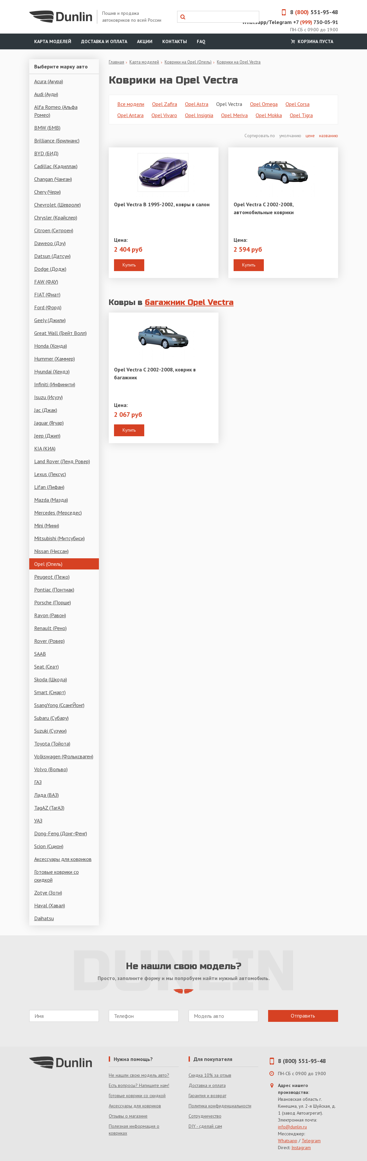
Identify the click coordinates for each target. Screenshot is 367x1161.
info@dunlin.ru (292, 1127)
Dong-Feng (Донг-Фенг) (60, 833)
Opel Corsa (298, 104)
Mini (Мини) (46, 525)
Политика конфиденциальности (220, 1106)
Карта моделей (52, 41)
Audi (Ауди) (46, 94)
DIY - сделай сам (205, 1126)
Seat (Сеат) (46, 666)
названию (328, 136)
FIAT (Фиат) (47, 294)
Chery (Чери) (47, 192)
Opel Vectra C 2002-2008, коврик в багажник (155, 373)
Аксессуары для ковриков (63, 859)
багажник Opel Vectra (189, 302)
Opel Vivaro (164, 115)
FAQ (201, 41)
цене (310, 136)
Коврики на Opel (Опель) (188, 62)
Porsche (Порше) (52, 602)
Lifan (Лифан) (49, 487)
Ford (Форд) (47, 307)
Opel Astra (196, 104)
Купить (129, 265)
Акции (144, 41)
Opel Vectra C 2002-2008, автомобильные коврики (264, 208)
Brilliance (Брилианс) (57, 140)
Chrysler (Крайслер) (55, 217)
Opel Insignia (199, 115)
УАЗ (38, 820)
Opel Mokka (269, 115)
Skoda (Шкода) (50, 679)
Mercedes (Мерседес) (58, 512)
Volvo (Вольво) (51, 769)
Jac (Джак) (45, 410)
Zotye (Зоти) (48, 892)
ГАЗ (38, 782)
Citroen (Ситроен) (53, 230)
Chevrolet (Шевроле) (57, 204)
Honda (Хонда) (50, 345)
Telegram (311, 1141)
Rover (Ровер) (49, 641)
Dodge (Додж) (50, 268)
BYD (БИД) (46, 153)
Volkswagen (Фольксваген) (63, 756)
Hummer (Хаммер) (54, 358)
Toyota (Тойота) (52, 743)
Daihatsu (44, 918)
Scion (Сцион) (48, 846)
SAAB (40, 653)
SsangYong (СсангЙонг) (59, 705)
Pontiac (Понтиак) (54, 589)
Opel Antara (130, 115)
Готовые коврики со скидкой (56, 876)
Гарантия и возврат (207, 1095)
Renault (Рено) (50, 628)
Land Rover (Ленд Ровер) (62, 461)
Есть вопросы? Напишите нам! (139, 1085)
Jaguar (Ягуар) (49, 422)
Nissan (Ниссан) (51, 551)
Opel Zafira (164, 104)
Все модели (130, 104)
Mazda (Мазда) (51, 499)
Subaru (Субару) (51, 718)
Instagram (301, 1147)
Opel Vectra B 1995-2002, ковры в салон (162, 204)
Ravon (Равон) (50, 615)
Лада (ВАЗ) (46, 795)
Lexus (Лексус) (50, 474)
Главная (116, 62)
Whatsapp (287, 1141)
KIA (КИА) (45, 448)
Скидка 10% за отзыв (210, 1075)
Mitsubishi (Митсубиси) (59, 538)
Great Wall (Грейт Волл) (60, 333)
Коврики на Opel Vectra (239, 62)
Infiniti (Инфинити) (54, 384)
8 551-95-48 (307, 12)
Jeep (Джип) (47, 435)
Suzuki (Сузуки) (50, 730)
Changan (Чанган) (53, 179)
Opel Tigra (301, 115)
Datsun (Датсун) (52, 256)
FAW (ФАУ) (46, 281)
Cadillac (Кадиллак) (56, 166)
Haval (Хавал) (49, 905)
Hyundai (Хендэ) (52, 371)
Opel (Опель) (48, 564)
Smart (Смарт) (50, 692)
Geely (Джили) (50, 320)
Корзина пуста (311, 41)
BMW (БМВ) (47, 127)
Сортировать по (260, 136)
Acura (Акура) (48, 81)
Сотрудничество (205, 1116)
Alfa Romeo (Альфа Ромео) (56, 111)
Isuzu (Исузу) (48, 397)
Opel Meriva (234, 115)
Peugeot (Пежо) (52, 576)
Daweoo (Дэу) (50, 243)
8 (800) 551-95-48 (302, 1061)
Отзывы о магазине (128, 1116)
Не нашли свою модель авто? (139, 1075)
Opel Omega (264, 104)
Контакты (174, 41)
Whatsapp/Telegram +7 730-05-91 (290, 22)
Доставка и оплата (104, 41)
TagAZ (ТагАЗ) (49, 807)
